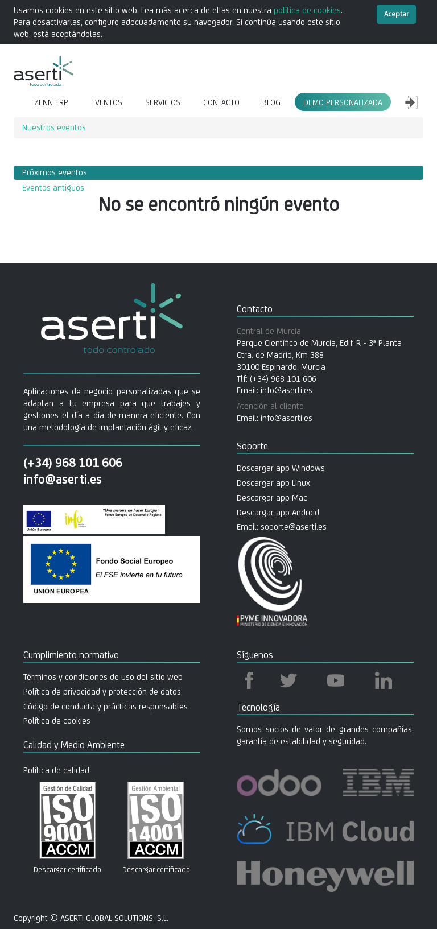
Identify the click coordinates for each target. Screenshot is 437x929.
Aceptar (396, 14)
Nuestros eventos (54, 127)
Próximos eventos (54, 172)
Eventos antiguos (53, 187)
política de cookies (307, 10)
